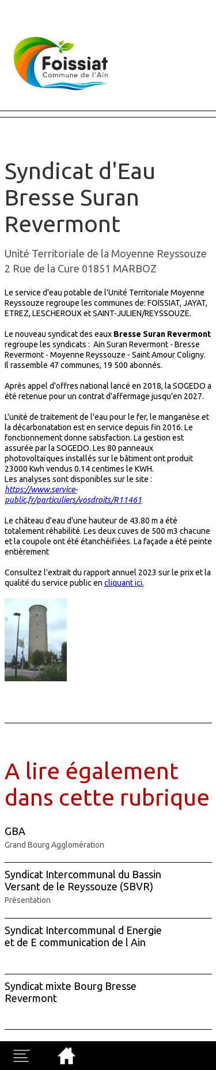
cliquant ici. (124, 582)
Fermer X (18, 5)
